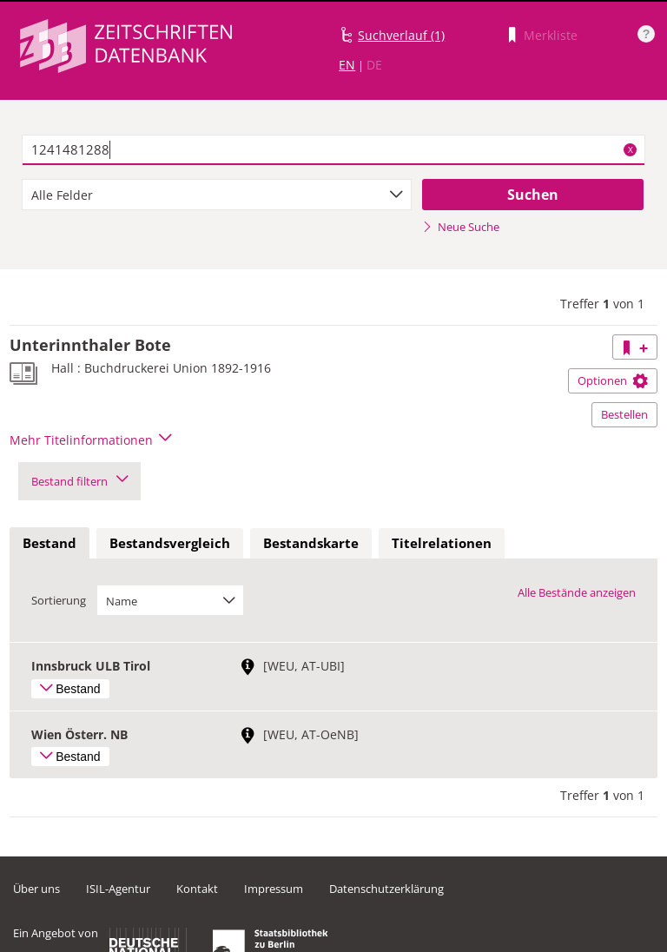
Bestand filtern (79, 481)
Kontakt (197, 888)
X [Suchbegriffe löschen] (630, 149)
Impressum (273, 888)
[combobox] (217, 194)
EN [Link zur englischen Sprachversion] (347, 64)
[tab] (49, 543)
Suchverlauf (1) (401, 35)
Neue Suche (460, 227)
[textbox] (333, 150)
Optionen (613, 380)
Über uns (36, 888)
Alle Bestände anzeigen (577, 592)
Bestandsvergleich (169, 543)
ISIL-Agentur (118, 888)
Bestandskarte (311, 543)
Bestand (49, 543)
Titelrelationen (442, 543)
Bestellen (624, 414)
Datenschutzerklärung (386, 888)
